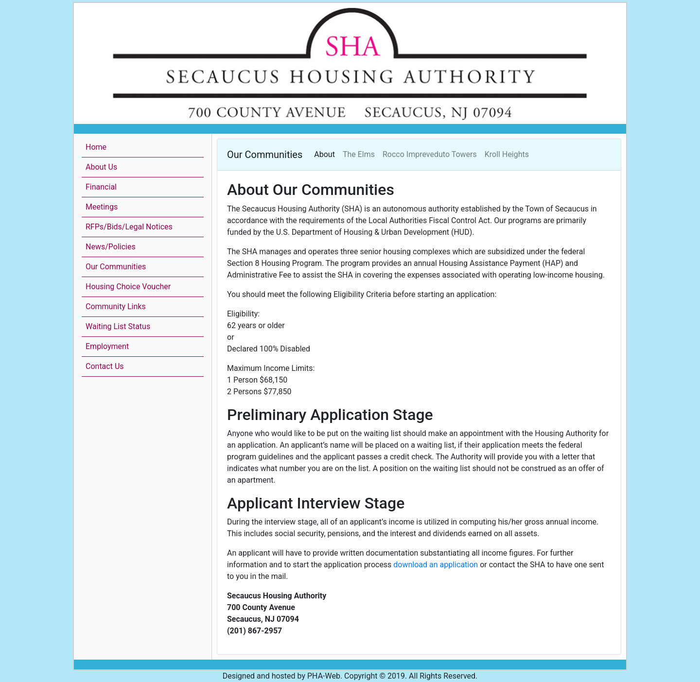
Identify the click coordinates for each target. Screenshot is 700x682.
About (324, 154)
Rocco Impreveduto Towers (430, 154)
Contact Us (105, 366)
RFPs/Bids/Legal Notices (129, 226)
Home (96, 147)
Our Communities (116, 266)
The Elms (359, 154)
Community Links (116, 306)
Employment (107, 346)
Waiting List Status (118, 326)
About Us (101, 167)
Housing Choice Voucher (128, 286)
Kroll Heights (507, 154)
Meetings (102, 206)
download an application (435, 564)
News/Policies (111, 246)
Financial (101, 187)
